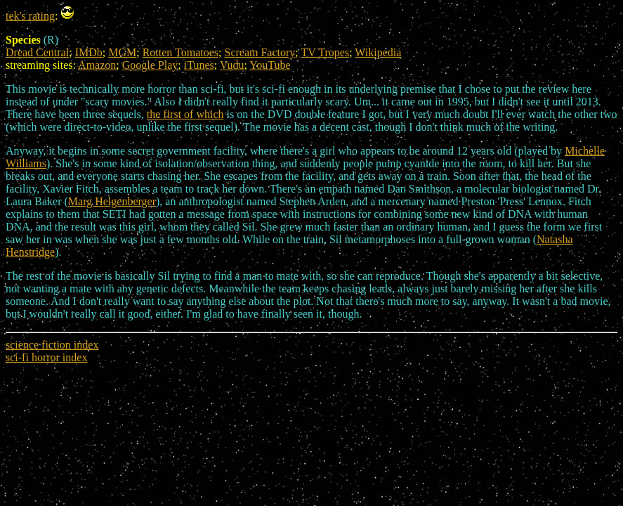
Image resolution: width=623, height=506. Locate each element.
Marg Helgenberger (112, 201)
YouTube (269, 65)
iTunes (199, 65)
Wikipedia (378, 52)
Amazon (97, 65)
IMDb (89, 52)
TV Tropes (325, 52)
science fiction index (52, 345)
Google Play (150, 65)
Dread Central (37, 52)
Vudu (232, 65)
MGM (122, 52)
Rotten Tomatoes (180, 52)
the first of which (185, 114)
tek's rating (30, 16)
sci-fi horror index (46, 357)
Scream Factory (259, 52)
